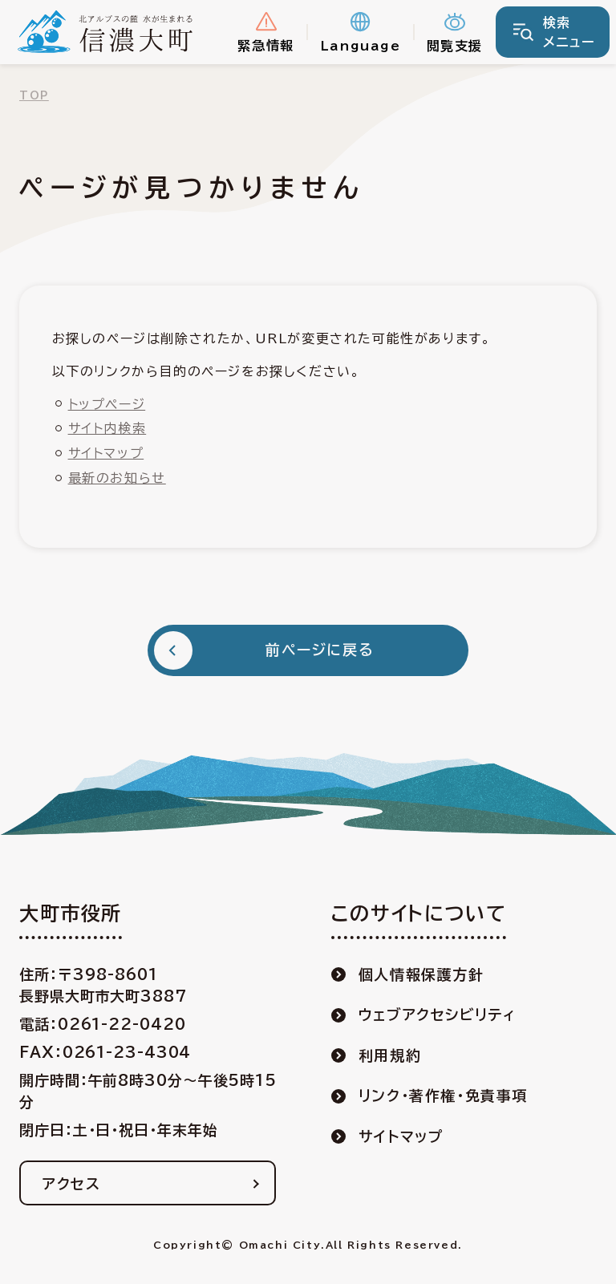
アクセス (71, 1184)
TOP (34, 96)
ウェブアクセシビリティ (438, 1014)
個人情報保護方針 (421, 974)
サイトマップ (106, 453)
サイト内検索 (107, 428)
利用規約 (390, 1055)
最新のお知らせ (117, 478)
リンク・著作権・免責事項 (443, 1095)
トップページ (107, 404)
